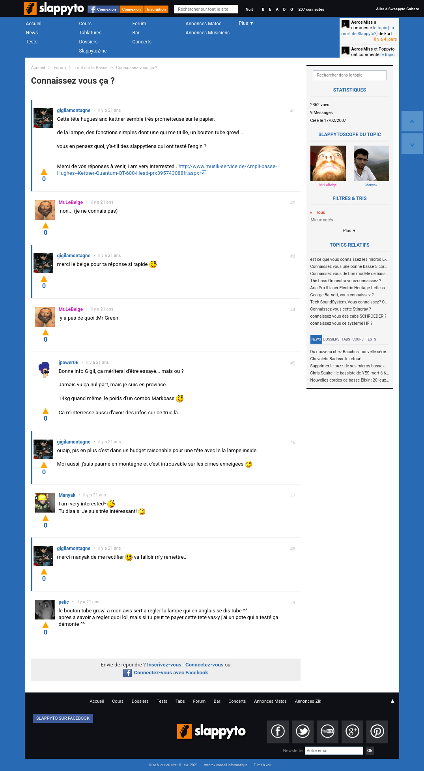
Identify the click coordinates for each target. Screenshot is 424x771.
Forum (139, 23)
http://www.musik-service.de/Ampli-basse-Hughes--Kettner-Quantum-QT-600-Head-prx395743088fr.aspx (167, 169)
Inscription (156, 9)
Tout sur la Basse (91, 67)
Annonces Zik (308, 701)
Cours (85, 23)
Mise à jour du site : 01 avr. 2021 (173, 765)
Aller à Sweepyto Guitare (397, 9)
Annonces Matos (204, 23)
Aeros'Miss (362, 22)
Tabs (346, 339)
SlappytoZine (93, 51)
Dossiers (88, 42)
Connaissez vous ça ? (136, 67)
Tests (31, 42)
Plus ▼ (350, 230)
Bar (136, 33)
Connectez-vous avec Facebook (165, 673)
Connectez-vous (204, 665)
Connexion (106, 9)
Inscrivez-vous (164, 665)
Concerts (142, 42)
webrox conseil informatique (226, 765)
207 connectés (311, 9)
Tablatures (90, 33)
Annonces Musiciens (208, 33)
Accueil (34, 23)
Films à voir (262, 765)
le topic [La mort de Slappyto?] (368, 30)
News (32, 33)
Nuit (249, 9)
